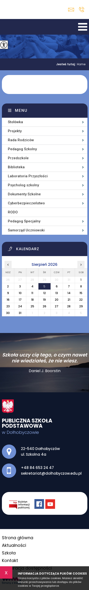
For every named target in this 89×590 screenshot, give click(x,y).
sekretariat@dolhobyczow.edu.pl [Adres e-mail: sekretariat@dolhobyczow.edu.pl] (51, 473)
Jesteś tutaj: (66, 64)
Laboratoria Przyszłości (28, 176)
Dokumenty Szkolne (24, 194)
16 (8, 300)
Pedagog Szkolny (22, 149)
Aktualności (14, 545)
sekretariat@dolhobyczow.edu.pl (71, 9)
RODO (13, 212)
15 (81, 293)
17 (20, 300)
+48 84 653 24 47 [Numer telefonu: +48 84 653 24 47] (37, 467)
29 (81, 306)
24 (20, 306)
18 (32, 300)
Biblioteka (16, 167)
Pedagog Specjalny (24, 221)
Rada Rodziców (21, 140)
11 (32, 293)
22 (81, 300)
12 (44, 293)
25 (32, 306)
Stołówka (15, 122)
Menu (21, 110)
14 (68, 293)
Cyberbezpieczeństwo (26, 203)
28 (68, 306)
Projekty (15, 131)
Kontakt (10, 560)
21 (69, 300)
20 (56, 300)
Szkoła (9, 553)
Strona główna (17, 538)
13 (56, 293)
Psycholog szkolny (23, 185)
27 (56, 306)
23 (8, 306)
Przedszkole (18, 158)
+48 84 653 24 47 (81, 9)
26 (44, 306)
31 (20, 313)
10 (20, 293)
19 (44, 300)
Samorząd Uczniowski (26, 230)
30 (8, 313)
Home (81, 64)
